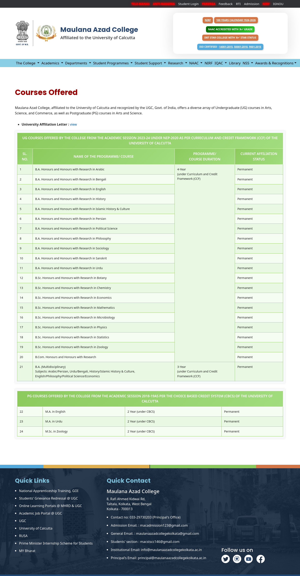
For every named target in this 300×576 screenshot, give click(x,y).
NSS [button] (246, 63)
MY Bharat (27, 551)
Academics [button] (50, 63)
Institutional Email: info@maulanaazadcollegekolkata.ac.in (156, 549)
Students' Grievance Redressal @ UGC (48, 498)
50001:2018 (241, 47)
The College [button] (26, 63)
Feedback (226, 4)
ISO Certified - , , (230, 47)
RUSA (23, 536)
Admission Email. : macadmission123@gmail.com (149, 525)
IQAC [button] (219, 63)
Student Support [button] (149, 63)
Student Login (188, 4)
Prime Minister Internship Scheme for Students (56, 543)
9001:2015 (255, 47)
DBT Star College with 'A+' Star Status (230, 37)
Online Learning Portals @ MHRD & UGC (50, 506)
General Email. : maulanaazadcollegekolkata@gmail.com (155, 533)
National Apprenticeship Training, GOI (49, 491)
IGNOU (278, 4)
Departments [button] (76, 63)
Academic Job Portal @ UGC (40, 513)
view (73, 124)
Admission (251, 4)
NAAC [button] (194, 63)
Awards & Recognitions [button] (274, 63)
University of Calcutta (36, 528)
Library (235, 63)
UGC (22, 521)
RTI (238, 4)
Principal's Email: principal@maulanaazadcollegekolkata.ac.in (158, 558)
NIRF (208, 20)
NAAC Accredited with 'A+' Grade (230, 29)
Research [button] (176, 63)
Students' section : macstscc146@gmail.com (145, 541)
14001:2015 (226, 47)
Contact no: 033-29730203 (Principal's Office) (146, 517)
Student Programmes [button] (111, 63)
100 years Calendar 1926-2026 (236, 20)
